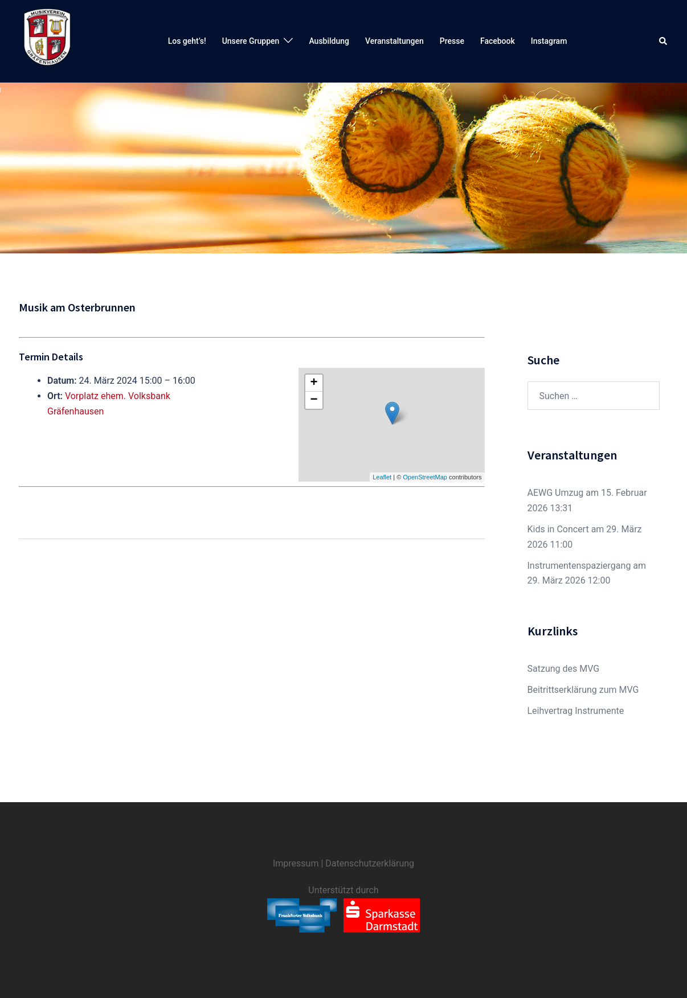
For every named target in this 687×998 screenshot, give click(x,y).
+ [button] (313, 383)
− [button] (313, 400)
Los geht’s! (187, 41)
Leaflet (382, 477)
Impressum (296, 863)
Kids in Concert (558, 529)
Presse (452, 41)
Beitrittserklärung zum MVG (583, 689)
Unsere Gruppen (251, 41)
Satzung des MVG (563, 668)
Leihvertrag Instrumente (575, 710)
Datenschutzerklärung (369, 863)
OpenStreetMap (425, 477)
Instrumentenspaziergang (579, 565)
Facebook (497, 41)
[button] (663, 41)
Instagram (549, 41)
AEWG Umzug (555, 492)
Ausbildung (329, 41)
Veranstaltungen (394, 41)
